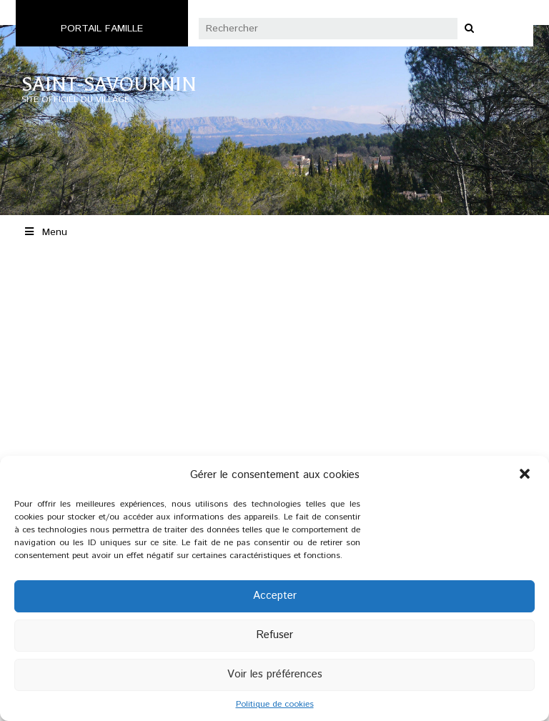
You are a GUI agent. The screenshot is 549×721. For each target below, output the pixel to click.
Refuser (274, 634)
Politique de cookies (275, 704)
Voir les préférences (274, 674)
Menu (45, 232)
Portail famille (102, 28)
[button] (526, 475)
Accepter (275, 595)
